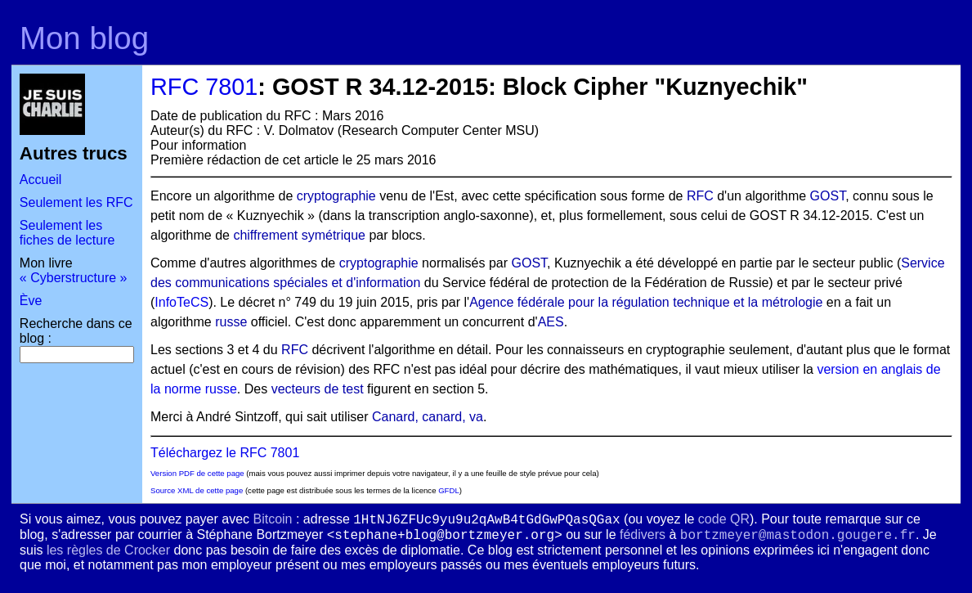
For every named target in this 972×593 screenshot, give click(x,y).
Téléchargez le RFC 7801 (224, 453)
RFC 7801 (204, 87)
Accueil (41, 179)
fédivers (642, 534)
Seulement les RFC (76, 202)
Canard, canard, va (427, 417)
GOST (828, 196)
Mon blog (84, 38)
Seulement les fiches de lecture (67, 232)
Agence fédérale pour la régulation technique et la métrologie (645, 302)
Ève (31, 301)
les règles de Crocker (108, 550)
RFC (700, 196)
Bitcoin (272, 519)
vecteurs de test (317, 389)
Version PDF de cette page (197, 473)
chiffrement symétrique (299, 235)
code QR (724, 519)
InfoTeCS (181, 302)
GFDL (448, 490)
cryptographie (336, 196)
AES (551, 322)
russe (231, 322)
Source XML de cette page (196, 490)
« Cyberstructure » (74, 278)
